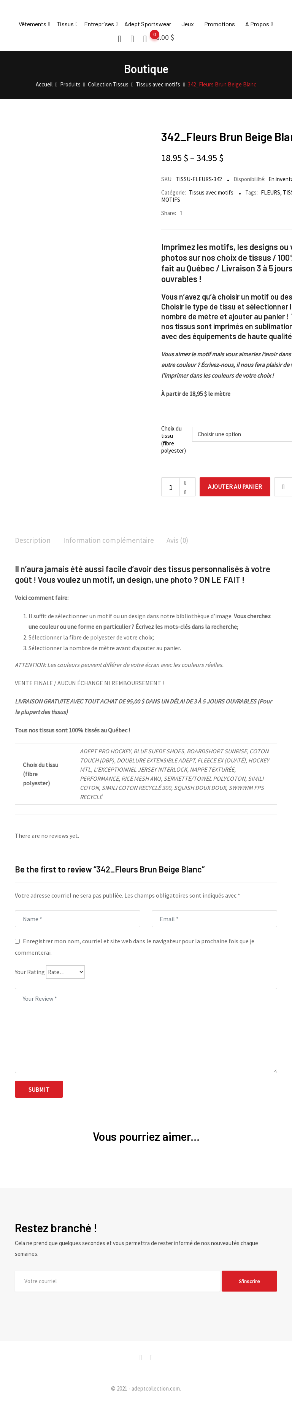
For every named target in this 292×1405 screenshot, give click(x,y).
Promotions (219, 23)
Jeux (187, 23)
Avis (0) (182, 540)
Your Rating (30, 972)
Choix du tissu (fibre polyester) (173, 440)
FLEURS (270, 192)
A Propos (257, 23)
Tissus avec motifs (211, 192)
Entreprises (99, 23)
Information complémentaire (111, 540)
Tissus (65, 23)
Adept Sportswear (147, 23)
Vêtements (32, 23)
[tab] (33, 541)
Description (33, 540)
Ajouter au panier (236, 487)
